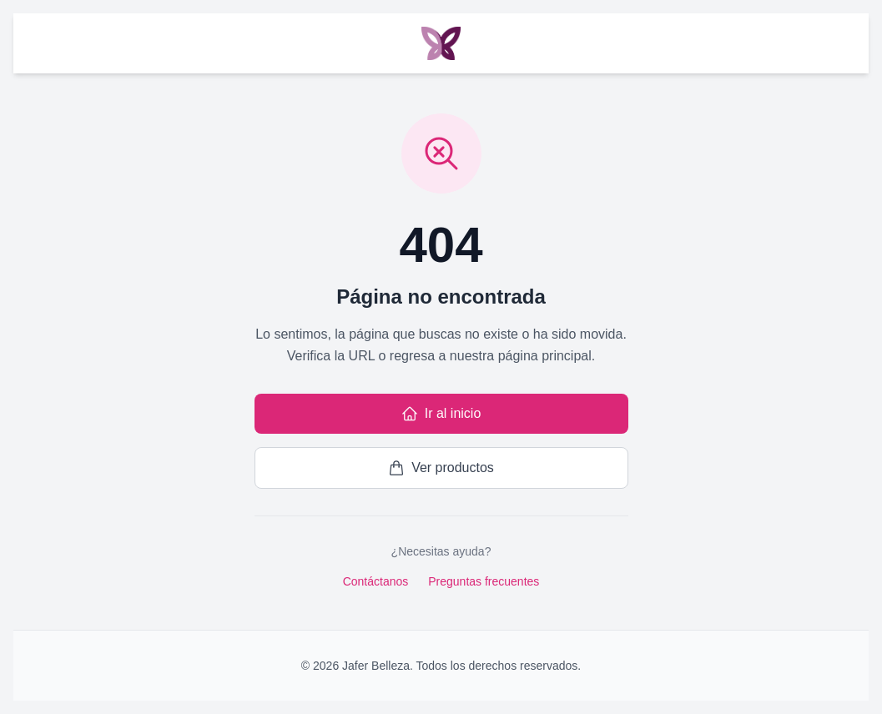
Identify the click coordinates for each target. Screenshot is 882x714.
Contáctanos (376, 581)
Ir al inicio (441, 413)
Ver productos (441, 468)
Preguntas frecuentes (483, 581)
